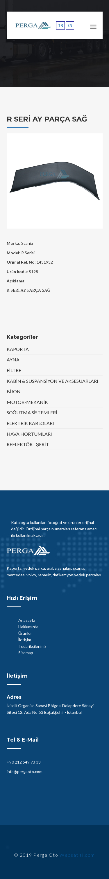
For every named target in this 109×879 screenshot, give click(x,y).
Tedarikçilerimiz (32, 646)
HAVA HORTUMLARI (29, 434)
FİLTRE (14, 370)
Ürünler (25, 633)
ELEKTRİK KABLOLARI (30, 423)
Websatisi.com (77, 855)
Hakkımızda (28, 626)
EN (69, 25)
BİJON (14, 391)
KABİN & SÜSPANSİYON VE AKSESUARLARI (53, 381)
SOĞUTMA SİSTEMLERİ (32, 412)
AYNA (13, 359)
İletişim (24, 639)
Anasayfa (26, 620)
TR (60, 25)
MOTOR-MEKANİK (27, 402)
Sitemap (25, 652)
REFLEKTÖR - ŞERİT (28, 444)
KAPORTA (18, 349)
